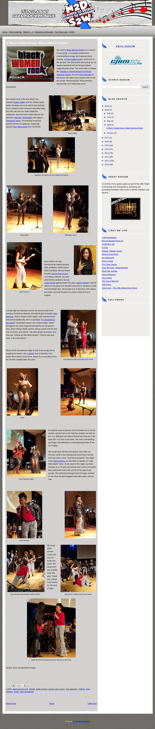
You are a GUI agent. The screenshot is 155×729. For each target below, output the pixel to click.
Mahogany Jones (13, 121)
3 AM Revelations (109, 238)
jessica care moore (57, 689)
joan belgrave (71, 689)
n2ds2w (81, 689)
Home (5, 32)
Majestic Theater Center (112, 251)
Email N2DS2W (125, 46)
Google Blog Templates (81, 721)
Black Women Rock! (75, 50)
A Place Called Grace (73, 59)
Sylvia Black (27, 117)
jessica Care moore (59, 274)
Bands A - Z (28, 32)
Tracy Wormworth (19, 127)
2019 (107, 106)
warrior (31, 353)
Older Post (92, 703)
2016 (107, 141)
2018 (107, 110)
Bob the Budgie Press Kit (112, 241)
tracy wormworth (27, 692)
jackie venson (41, 689)
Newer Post (11, 703)
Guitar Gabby (19, 102)
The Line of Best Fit (110, 281)
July (108, 113)
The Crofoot (107, 278)
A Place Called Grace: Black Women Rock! (124, 128)
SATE (64, 53)
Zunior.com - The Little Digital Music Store (119, 288)
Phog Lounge (107, 261)
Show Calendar (15, 32)
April (109, 125)
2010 (107, 164)
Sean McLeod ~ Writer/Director (115, 268)
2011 (107, 161)
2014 (107, 149)
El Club (105, 248)
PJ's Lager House (109, 264)
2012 (107, 157)
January (110, 133)
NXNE (71, 32)
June (109, 117)
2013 (107, 153)
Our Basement (108, 258)
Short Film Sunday (110, 271)
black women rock (20, 689)
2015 (107, 145)
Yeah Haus (106, 284)
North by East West (110, 254)
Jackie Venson (82, 283)
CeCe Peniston (85, 75)
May (109, 121)
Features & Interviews (44, 32)
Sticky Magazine (109, 274)
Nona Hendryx (59, 461)
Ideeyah (17, 117)
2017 (107, 138)
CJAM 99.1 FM (108, 244)
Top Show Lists (61, 32)
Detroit (32, 689)
